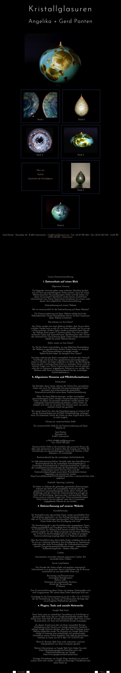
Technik (40, 174)
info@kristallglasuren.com (58, 235)
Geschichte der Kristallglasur (40, 179)
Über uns (40, 170)
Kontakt (21, 672)
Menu (102, 672)
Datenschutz (67, 237)
